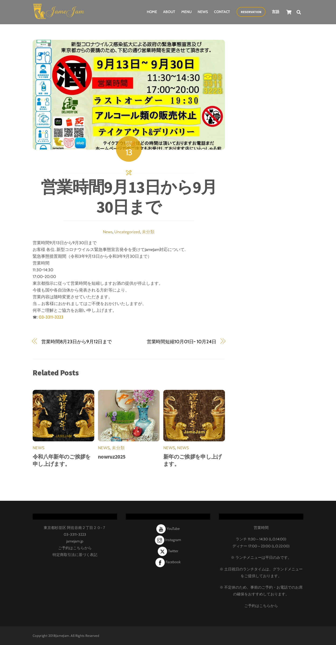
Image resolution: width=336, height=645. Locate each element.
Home (152, 11)
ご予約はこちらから (75, 547)
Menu (186, 11)
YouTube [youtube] (168, 528)
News (203, 11)
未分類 (148, 231)
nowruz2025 (111, 456)
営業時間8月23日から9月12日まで (76, 341)
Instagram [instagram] (168, 539)
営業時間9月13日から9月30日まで (129, 196)
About (169, 11)
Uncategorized (127, 231)
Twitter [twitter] (168, 550)
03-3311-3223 (51, 316)
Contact (222, 11)
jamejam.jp (74, 541)
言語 (275, 11)
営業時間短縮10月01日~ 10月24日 (181, 341)
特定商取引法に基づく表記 (74, 554)
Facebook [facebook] (168, 561)
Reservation (251, 12)
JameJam (62, 635)
